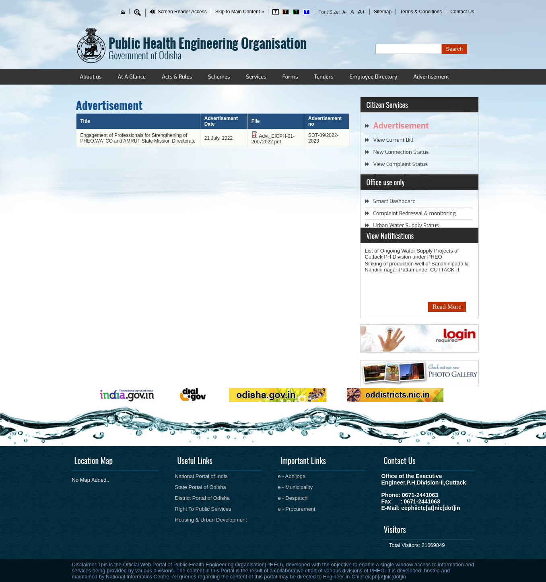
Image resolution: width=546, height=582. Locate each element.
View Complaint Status (400, 164)
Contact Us (462, 11)
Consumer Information (400, 176)
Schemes (219, 76)
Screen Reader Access (182, 11)
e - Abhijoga (292, 476)
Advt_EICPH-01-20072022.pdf (273, 139)
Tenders (323, 76)
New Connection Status (401, 152)
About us (91, 76)
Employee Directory (373, 76)
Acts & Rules (177, 76)
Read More (447, 306)
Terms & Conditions (421, 11)
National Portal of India (201, 476)
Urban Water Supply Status (406, 225)
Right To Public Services (203, 509)
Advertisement (431, 76)
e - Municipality (295, 487)
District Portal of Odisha (202, 498)
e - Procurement (296, 509)
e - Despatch (293, 498)
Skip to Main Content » (239, 11)
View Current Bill (393, 140)
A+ (360, 11)
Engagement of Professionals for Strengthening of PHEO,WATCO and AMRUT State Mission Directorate (138, 138)
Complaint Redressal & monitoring (414, 213)
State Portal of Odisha (200, 487)
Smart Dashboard (394, 201)
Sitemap (382, 11)
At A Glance (131, 76)
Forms (290, 76)
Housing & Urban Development (211, 520)
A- (344, 12)
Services (256, 76)
